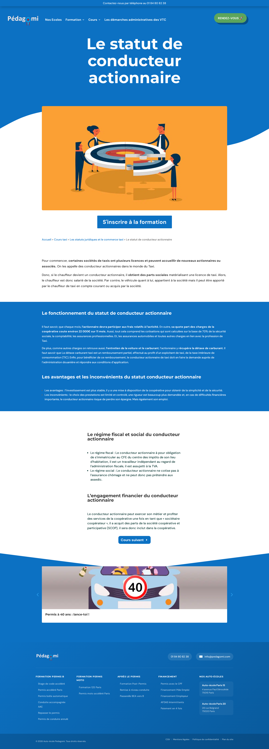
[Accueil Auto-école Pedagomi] (47, 656)
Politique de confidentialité (205, 739)
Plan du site (227, 739)
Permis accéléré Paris (50, 689)
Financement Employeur (174, 696)
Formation (73, 20)
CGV (168, 739)
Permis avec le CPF (171, 683)
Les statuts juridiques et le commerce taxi (96, 239)
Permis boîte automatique (53, 696)
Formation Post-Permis (133, 683)
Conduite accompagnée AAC (51, 704)
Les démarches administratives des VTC (135, 20)
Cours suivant (132, 540)
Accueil (46, 239)
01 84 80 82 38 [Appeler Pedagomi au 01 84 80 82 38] (180, 656)
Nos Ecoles (53, 20)
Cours (92, 20)
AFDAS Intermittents (172, 702)
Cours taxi (60, 239)
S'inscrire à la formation (134, 222)
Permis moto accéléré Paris (94, 693)
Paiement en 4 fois (171, 708)
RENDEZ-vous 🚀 (230, 18)
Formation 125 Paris (90, 687)
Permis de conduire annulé (53, 719)
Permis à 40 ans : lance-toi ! (67, 614)
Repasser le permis (49, 712)
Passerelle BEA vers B (132, 696)
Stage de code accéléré (51, 683)
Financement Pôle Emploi (175, 689)
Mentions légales (181, 739)
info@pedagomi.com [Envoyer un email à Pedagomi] (214, 657)
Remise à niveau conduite (134, 689)
